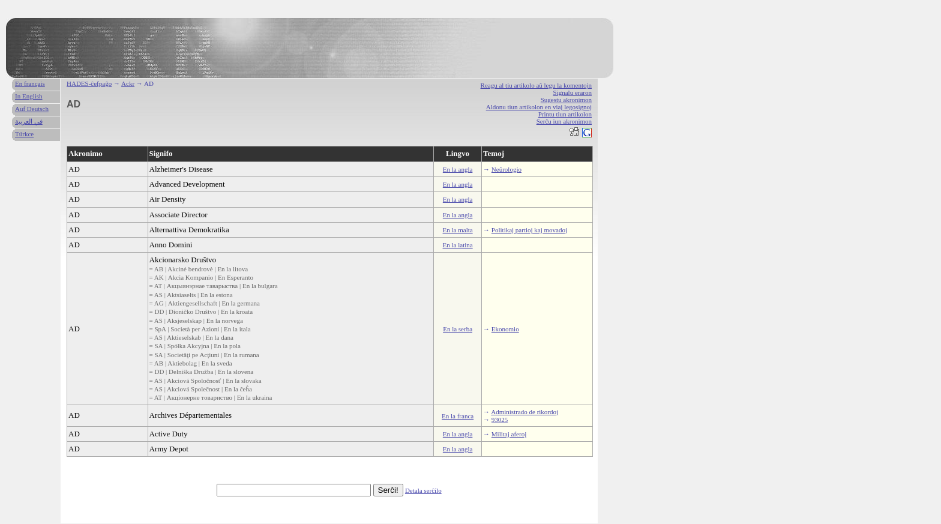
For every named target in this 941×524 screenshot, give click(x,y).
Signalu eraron (572, 92)
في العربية (29, 121)
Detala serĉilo (423, 490)
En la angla (457, 169)
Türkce (24, 133)
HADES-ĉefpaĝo (89, 83)
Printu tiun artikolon (565, 114)
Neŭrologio (507, 169)
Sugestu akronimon (566, 99)
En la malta (458, 229)
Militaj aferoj (509, 434)
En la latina (458, 244)
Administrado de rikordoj (524, 411)
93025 (500, 419)
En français (30, 83)
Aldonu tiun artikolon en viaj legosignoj (539, 106)
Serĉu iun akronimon (564, 121)
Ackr (127, 83)
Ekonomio (505, 329)
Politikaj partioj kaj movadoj (529, 229)
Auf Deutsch (32, 108)
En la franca (458, 416)
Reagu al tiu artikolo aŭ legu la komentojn (536, 85)
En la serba (457, 329)
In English (29, 96)
